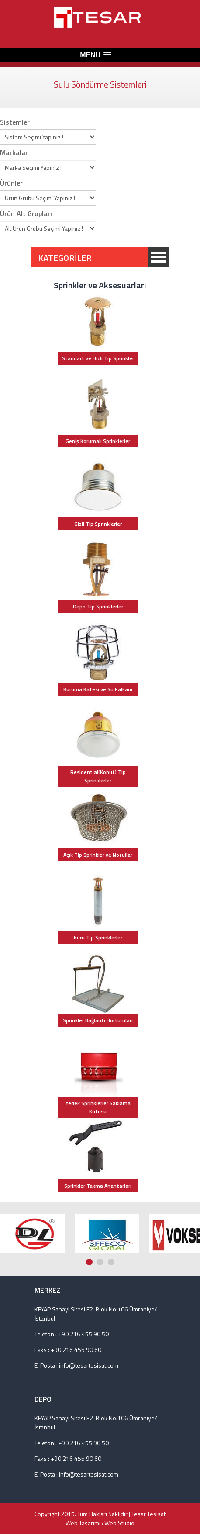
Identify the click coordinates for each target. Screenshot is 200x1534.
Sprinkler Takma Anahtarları (97, 1186)
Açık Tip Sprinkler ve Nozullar (97, 855)
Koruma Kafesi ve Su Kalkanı (97, 689)
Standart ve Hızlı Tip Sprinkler (98, 358)
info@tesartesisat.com (88, 1365)
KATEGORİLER (158, 257)
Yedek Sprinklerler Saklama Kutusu (98, 1107)
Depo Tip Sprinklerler (98, 606)
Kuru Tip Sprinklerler (98, 937)
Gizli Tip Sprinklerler (98, 524)
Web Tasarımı (83, 1522)
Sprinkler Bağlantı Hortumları (98, 1020)
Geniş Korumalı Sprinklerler (98, 441)
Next (196, 1194)
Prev (187, 1194)
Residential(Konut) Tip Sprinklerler (98, 776)
